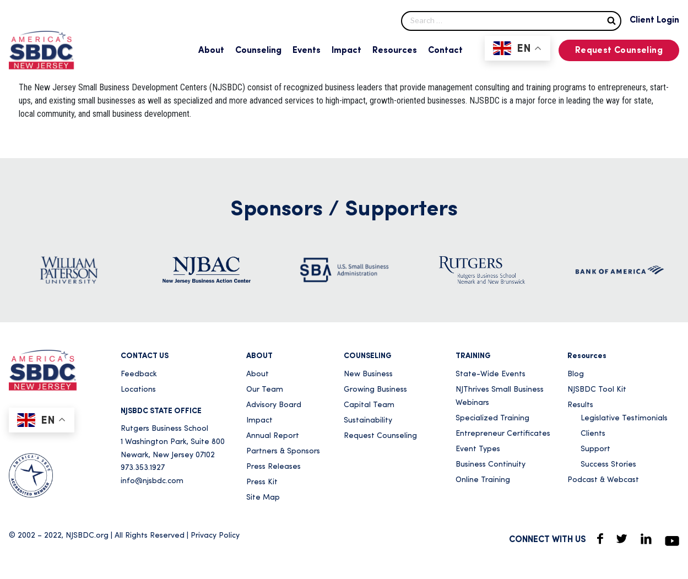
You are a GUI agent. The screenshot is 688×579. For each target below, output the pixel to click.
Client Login (654, 20)
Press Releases (273, 467)
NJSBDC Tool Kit (596, 390)
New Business (368, 374)
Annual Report (272, 436)
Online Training (483, 480)
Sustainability (368, 420)
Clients (593, 434)
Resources (394, 50)
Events (306, 50)
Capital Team (369, 405)
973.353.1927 (143, 468)
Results (580, 405)
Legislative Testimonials (624, 418)
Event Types (478, 449)
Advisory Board (273, 405)
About (211, 50)
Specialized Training (492, 418)
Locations (138, 390)
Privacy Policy (215, 536)
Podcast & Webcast (603, 480)
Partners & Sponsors (283, 451)
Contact (445, 50)
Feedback (139, 374)
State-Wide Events (491, 374)
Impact (346, 50)
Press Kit (262, 482)
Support (595, 449)
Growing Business (375, 390)
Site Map (263, 498)
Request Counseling (619, 50)
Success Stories (608, 465)
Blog (575, 374)
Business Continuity (491, 465)
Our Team (264, 390)
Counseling (258, 50)
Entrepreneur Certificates (503, 434)
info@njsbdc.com (152, 481)
